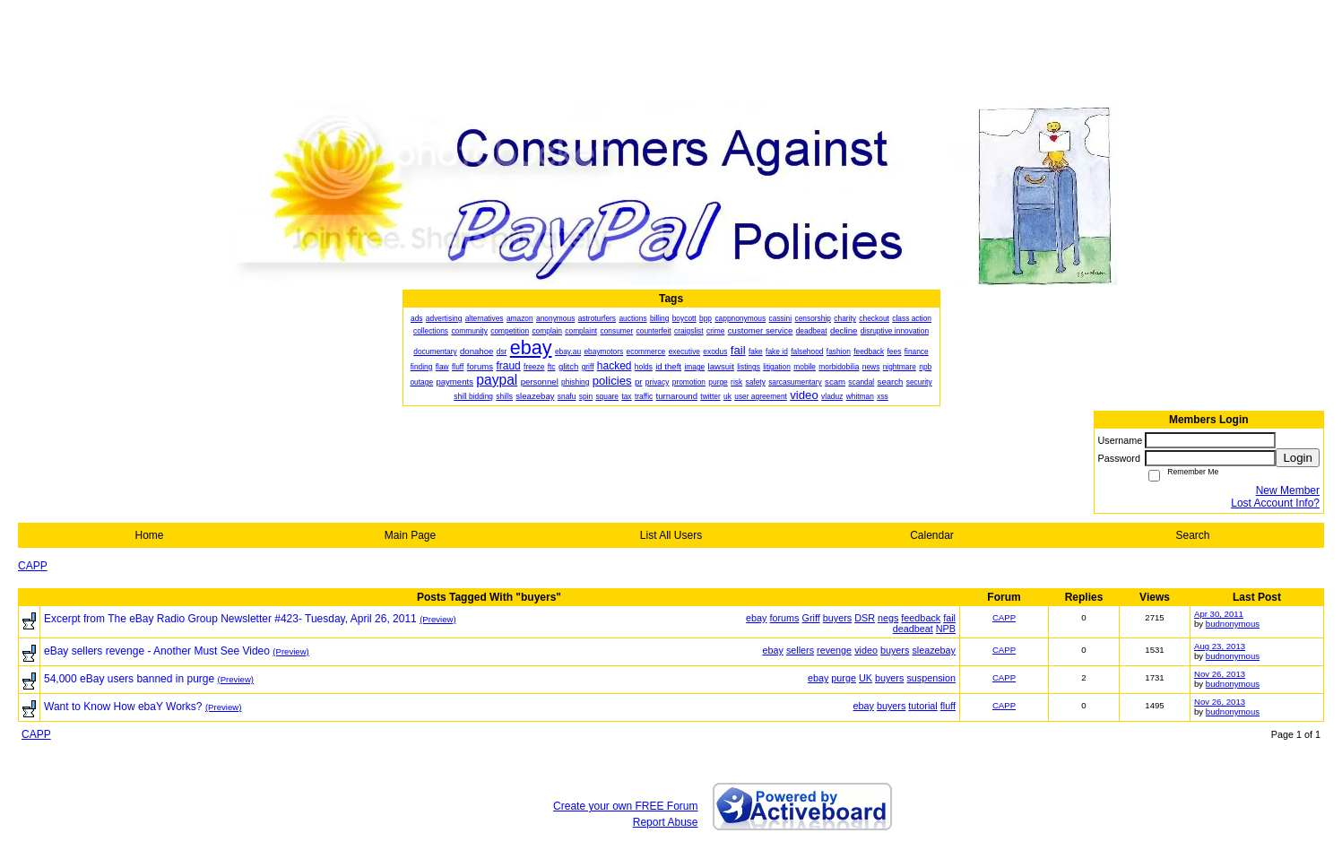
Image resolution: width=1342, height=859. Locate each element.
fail (949, 617)
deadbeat (913, 628)
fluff (948, 705)
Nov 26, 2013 (1219, 674)
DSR (864, 617)
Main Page (410, 535)
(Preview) (438, 619)
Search (1192, 535)
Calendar (932, 535)
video (866, 650)
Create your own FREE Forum (625, 806)
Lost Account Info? (1275, 503)
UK (865, 677)
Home (148, 535)
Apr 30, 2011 (1218, 614)
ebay (756, 617)
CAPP (33, 566)
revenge (834, 650)
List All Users (671, 535)
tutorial (922, 705)
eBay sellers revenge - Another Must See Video (157, 651)
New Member (1288, 490)
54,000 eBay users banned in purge (129, 678)
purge (843, 677)
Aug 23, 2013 (1219, 646)
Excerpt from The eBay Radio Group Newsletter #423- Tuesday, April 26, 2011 (230, 618)
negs (888, 617)
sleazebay (934, 650)
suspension (931, 677)
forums (785, 617)
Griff (811, 617)
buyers (837, 617)
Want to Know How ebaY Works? (123, 706)
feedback (920, 617)
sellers (800, 650)
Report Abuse (665, 822)
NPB (946, 628)
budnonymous (1233, 624)
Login (1297, 457)
